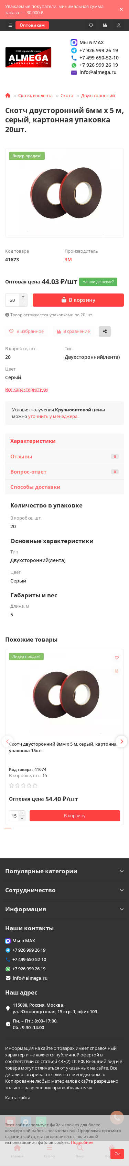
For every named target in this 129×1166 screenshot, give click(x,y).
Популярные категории (64, 871)
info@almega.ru (93, 72)
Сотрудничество (64, 890)
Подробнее (82, 1142)
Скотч (67, 95)
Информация (64, 909)
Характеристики (33, 441)
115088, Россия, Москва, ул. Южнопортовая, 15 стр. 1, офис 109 (55, 1008)
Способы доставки (35, 487)
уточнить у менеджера (52, 416)
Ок (117, 1154)
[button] (7, 741)
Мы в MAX (87, 42)
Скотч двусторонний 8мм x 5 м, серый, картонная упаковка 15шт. (64, 747)
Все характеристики (26, 389)
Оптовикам (32, 25)
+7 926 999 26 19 (94, 50)
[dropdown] (10, 25)
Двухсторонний (98, 95)
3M (68, 259)
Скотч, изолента (35, 95)
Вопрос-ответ (64, 471)
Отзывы (64, 456)
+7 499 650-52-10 (94, 57)
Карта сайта (17, 1097)
